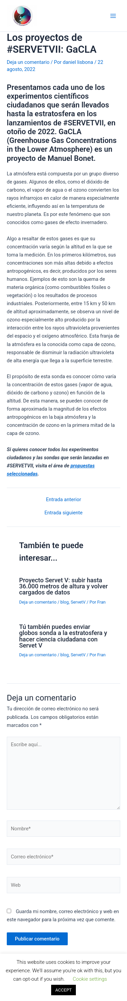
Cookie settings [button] (90, 979)
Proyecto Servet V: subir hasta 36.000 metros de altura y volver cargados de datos (63, 586)
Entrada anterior (63, 499)
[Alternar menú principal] (113, 16)
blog (64, 602)
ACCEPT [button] (63, 990)
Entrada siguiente (63, 512)
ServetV (78, 602)
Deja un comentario (28, 62)
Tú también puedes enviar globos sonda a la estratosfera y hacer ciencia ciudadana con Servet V (63, 636)
